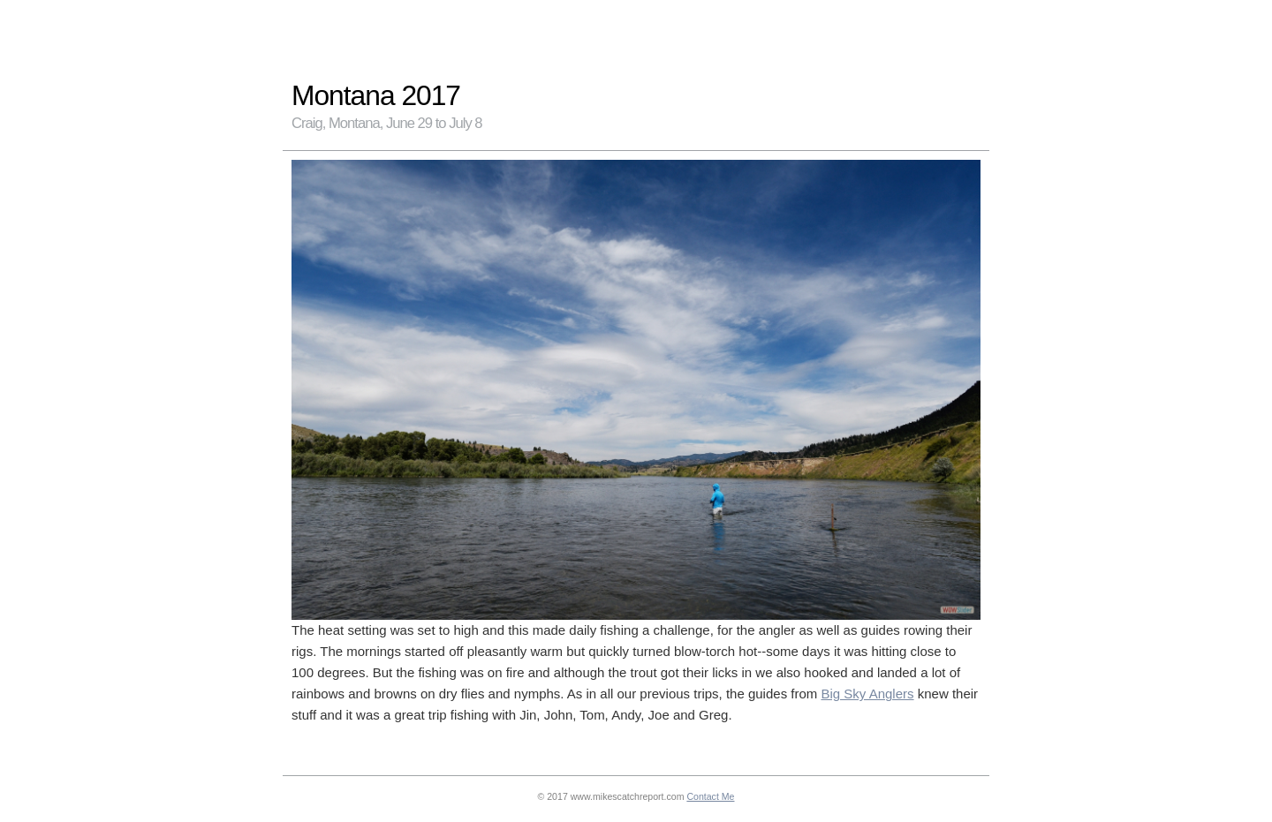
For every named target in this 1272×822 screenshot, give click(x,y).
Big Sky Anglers (867, 693)
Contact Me (710, 796)
